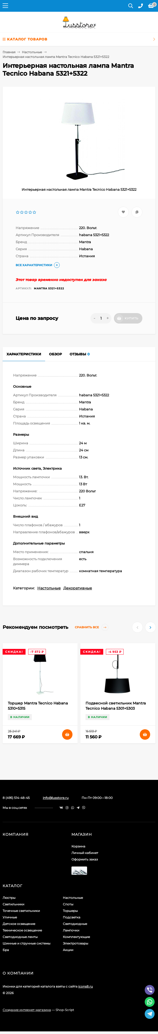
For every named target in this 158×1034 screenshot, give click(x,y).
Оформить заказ (84, 859)
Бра (6, 950)
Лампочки (71, 930)
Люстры (9, 898)
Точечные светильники (21, 911)
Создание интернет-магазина (27, 1010)
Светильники (13, 904)
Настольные (32, 52)
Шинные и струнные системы (26, 943)
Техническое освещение (22, 930)
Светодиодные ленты (20, 937)
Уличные (10, 917)
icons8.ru (85, 986)
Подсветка (71, 917)
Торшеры (70, 911)
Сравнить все (91, 627)
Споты (68, 904)
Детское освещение (19, 924)
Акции (68, 950)
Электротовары (75, 943)
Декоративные (77, 588)
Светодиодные (75, 924)
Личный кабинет (84, 853)
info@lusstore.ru (56, 798)
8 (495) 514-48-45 (16, 798)
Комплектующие (76, 937)
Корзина (78, 846)
